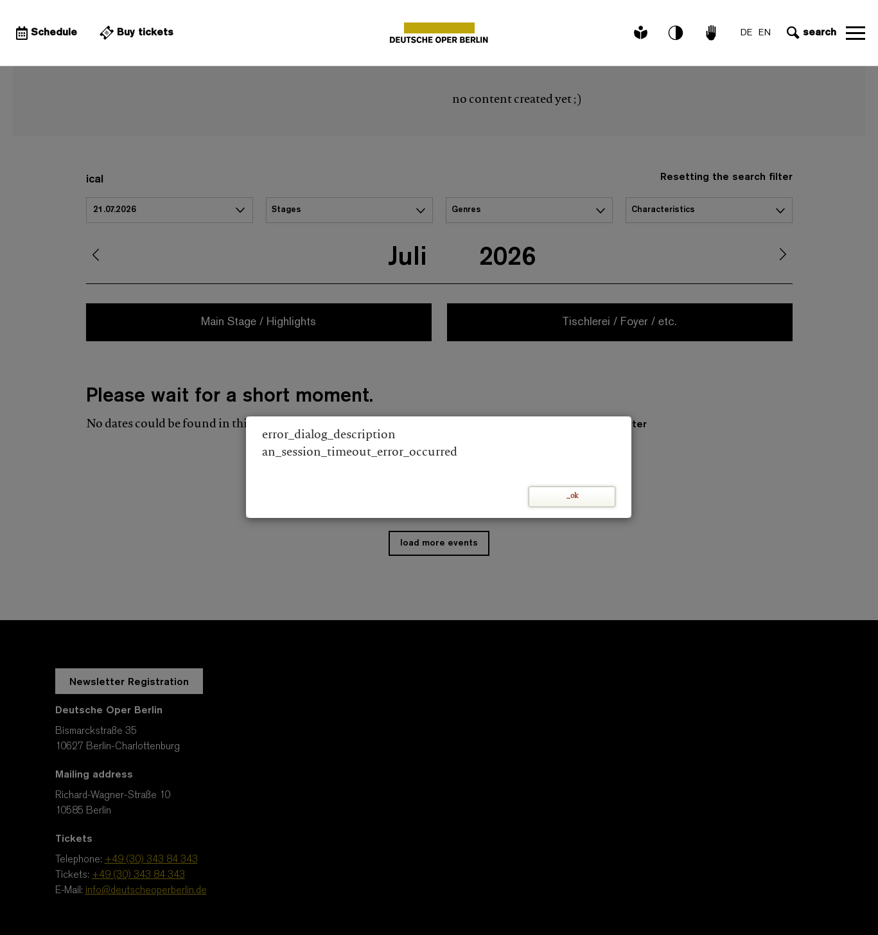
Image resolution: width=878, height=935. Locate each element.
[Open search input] (810, 32)
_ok (572, 496)
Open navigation (855, 32)
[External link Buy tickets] (134, 32)
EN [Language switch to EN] (765, 33)
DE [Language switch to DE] (746, 33)
